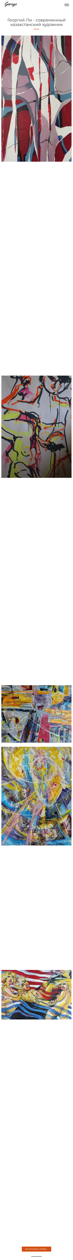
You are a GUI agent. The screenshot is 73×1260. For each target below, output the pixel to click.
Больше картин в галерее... (36, 1249)
